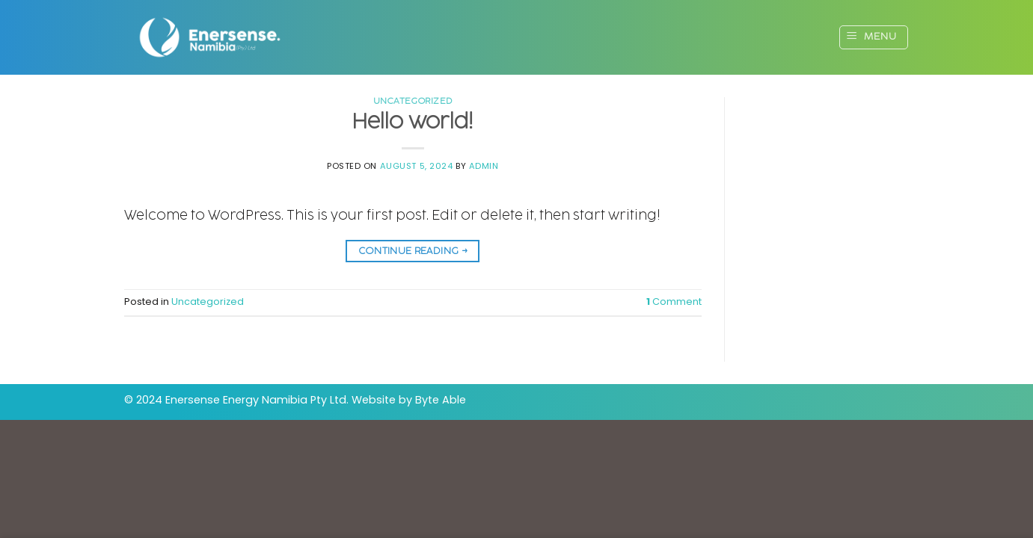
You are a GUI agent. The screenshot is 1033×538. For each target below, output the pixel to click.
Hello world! (412, 122)
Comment (674, 301)
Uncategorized (413, 101)
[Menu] (873, 37)
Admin (484, 166)
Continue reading (413, 251)
